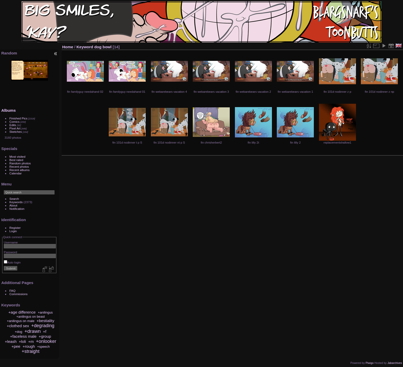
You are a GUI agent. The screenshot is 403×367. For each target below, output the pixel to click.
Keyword (85, 47)
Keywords (16, 202)
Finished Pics (19, 118)
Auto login (12, 262)
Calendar (16, 173)
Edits (13, 125)
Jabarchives (394, 362)
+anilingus (45, 312)
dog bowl (103, 47)
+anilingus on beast (30, 316)
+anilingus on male (20, 321)
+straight (30, 351)
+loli (22, 341)
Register (15, 227)
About (13, 205)
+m (31, 341)
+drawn (32, 331)
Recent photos (19, 166)
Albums (8, 110)
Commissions (19, 294)
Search (14, 198)
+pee (16, 346)
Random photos (20, 163)
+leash (11, 341)
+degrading (42, 325)
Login (13, 231)
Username (11, 242)
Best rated (16, 160)
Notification (17, 208)
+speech (43, 347)
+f (44, 331)
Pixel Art (15, 128)
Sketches (16, 131)
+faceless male (23, 336)
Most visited (17, 156)
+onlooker (46, 341)
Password (10, 252)
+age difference (22, 312)
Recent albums (20, 170)
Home (67, 47)
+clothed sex (18, 326)
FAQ (13, 290)
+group (45, 336)
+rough (29, 346)
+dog (18, 332)
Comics (15, 121)
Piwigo (369, 362)
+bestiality (45, 320)
